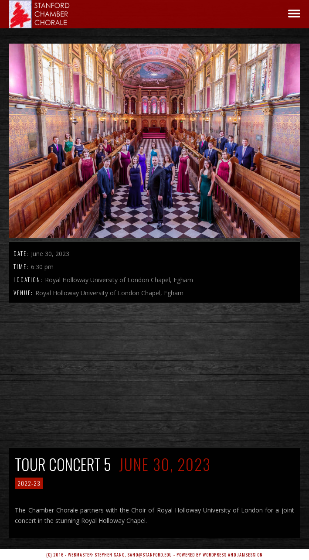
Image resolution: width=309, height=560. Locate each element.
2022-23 (29, 483)
